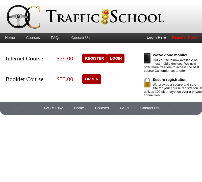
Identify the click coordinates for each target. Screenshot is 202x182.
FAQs (55, 38)
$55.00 (65, 79)
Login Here (156, 37)
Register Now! (184, 37)
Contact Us (80, 38)
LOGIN (116, 58)
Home (10, 38)
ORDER (91, 79)
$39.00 (65, 58)
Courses (33, 38)
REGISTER (94, 58)
